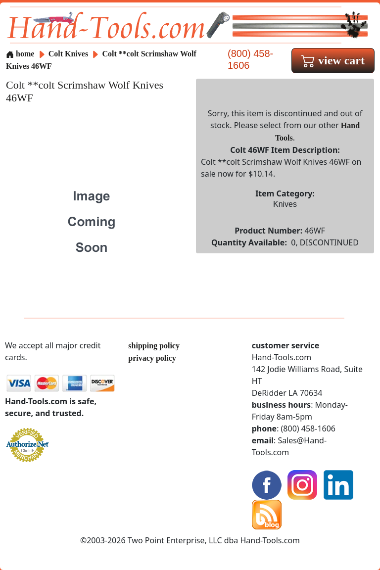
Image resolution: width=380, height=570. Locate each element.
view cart (333, 60)
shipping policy (154, 345)
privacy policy (152, 358)
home (20, 53)
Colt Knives (68, 53)
